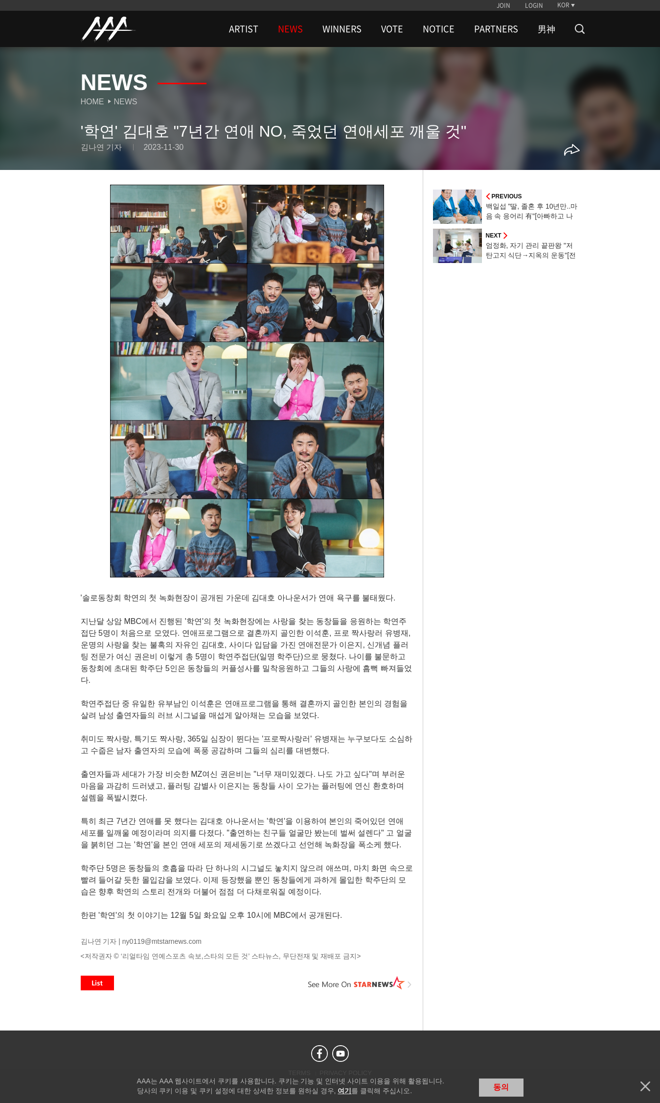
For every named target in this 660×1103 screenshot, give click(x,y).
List (97, 983)
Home (92, 101)
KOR (563, 5)
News (125, 101)
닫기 (645, 1086)
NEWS (290, 28)
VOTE (392, 28)
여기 (344, 1091)
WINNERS (342, 28)
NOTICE (439, 28)
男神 (546, 28)
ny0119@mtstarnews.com (162, 941)
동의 (501, 1087)
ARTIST (243, 28)
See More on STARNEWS (360, 983)
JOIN (503, 5)
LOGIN (534, 5)
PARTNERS (496, 28)
